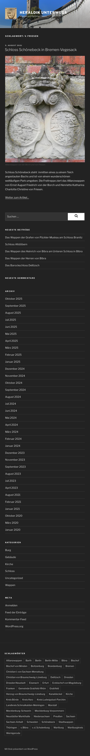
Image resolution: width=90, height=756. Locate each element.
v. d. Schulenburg (41, 727)
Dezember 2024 (15, 368)
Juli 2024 (10, 403)
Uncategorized (14, 578)
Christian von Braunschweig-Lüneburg (26, 677)
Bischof (75, 660)
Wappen (10, 585)
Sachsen (70, 716)
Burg (8, 550)
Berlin (38, 660)
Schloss (10, 571)
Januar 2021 (12, 508)
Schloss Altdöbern (16, 244)
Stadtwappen (66, 722)
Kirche (9, 564)
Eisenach (34, 683)
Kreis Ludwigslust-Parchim (51, 699)
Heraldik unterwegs (43, 12)
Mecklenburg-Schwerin (18, 710)
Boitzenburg (37, 666)
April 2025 (11, 340)
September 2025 (15, 305)
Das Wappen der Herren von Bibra (25, 258)
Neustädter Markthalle (18, 716)
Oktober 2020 (13, 515)
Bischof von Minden (16, 666)
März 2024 (11, 431)
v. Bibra (24, 727)
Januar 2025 (12, 361)
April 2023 (11, 487)
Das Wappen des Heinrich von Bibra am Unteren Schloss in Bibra (44, 251)
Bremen (70, 666)
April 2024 (11, 424)
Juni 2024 (11, 410)
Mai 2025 (11, 333)
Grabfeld (54, 688)
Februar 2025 (13, 354)
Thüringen (11, 727)
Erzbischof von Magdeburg (66, 683)
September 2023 (15, 466)
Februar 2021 (13, 501)
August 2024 (13, 396)
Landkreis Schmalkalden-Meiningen (25, 705)
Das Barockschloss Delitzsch (22, 265)
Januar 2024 (12, 445)
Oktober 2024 (13, 382)
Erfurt (45, 683)
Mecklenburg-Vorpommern (49, 710)
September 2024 (15, 389)
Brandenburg (55, 666)
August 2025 (13, 312)
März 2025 (11, 347)
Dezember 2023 (15, 452)
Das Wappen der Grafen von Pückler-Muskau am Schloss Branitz (43, 237)
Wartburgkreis (75, 727)
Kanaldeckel (55, 694)
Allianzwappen (14, 660)
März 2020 (11, 522)
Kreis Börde (12, 699)
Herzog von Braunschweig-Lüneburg (25, 694)
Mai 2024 (11, 417)
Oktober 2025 (13, 298)
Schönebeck (48, 722)
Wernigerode (13, 733)
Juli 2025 (10, 319)
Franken (10, 688)
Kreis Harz (27, 699)
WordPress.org (14, 626)
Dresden (68, 677)
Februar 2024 (13, 438)
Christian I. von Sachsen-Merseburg (25, 671)
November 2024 (15, 375)
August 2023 (13, 473)
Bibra (64, 660)
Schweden (32, 722)
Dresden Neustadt (15, 683)
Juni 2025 (11, 326)
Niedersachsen (42, 716)
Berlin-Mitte (51, 660)
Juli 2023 (10, 480)
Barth (28, 660)
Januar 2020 (12, 529)
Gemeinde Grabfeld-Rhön (32, 688)
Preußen (57, 716)
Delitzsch (55, 677)
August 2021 (12, 494)
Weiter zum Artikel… (17, 197)
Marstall (52, 705)
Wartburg (59, 727)
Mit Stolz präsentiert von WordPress (21, 749)
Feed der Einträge (15, 612)
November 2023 (15, 459)
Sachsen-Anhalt (14, 722)
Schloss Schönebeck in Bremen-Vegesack (41, 49)
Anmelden (11, 605)
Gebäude (10, 557)
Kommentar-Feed (15, 619)
